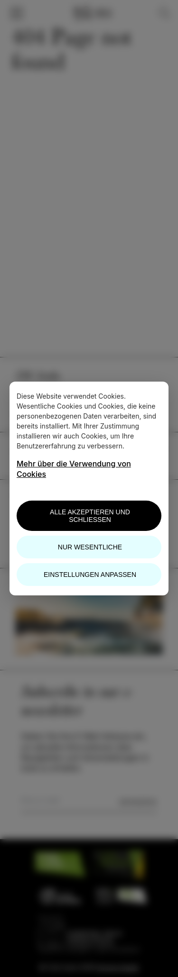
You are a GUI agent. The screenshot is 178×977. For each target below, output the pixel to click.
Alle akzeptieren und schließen (90, 515)
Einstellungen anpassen (90, 574)
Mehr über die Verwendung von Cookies (74, 469)
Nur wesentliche (90, 547)
